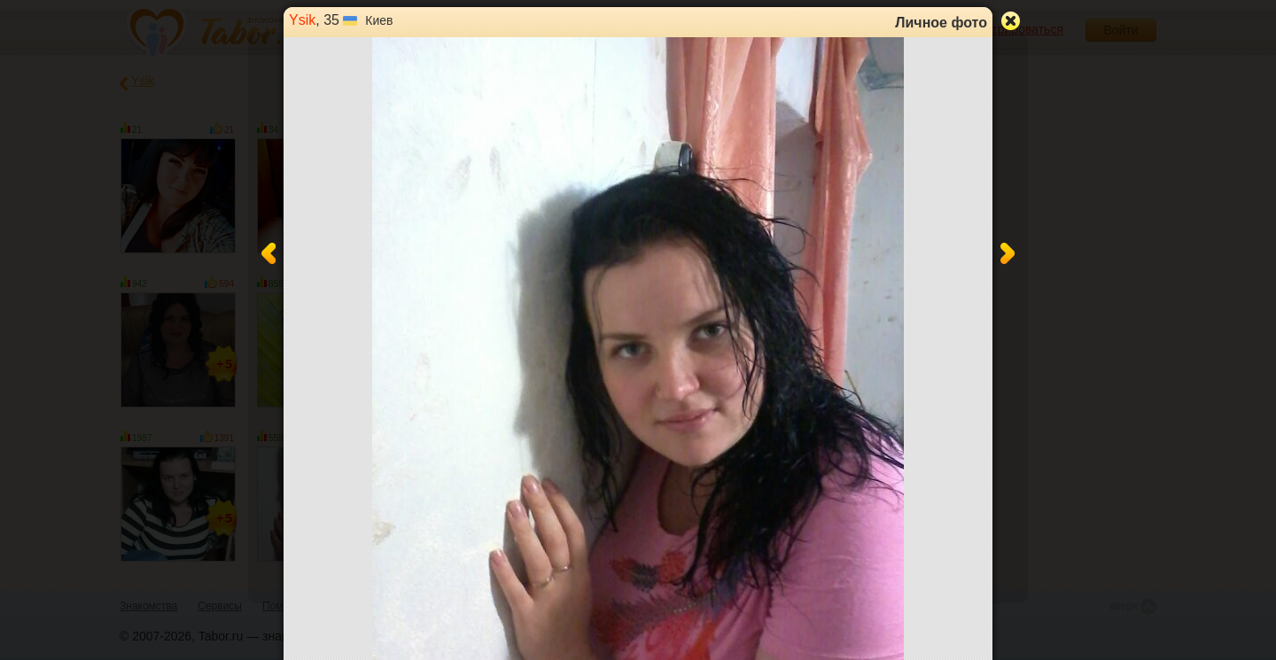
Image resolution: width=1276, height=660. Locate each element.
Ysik (302, 19)
